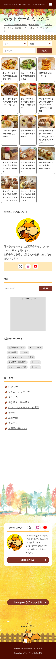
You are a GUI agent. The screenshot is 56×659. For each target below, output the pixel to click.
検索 (44, 50)
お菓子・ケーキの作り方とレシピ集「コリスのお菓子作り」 (26, 4)
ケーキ (25, 352)
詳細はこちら (28, 560)
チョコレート (35, 347)
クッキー (35, 367)
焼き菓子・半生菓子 (17, 362)
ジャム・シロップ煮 (17, 367)
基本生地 (12, 352)
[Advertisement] (28, 316)
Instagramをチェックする (28, 602)
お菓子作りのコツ (16, 347)
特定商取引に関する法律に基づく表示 (28, 648)
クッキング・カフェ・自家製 (21, 357)
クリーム (35, 362)
